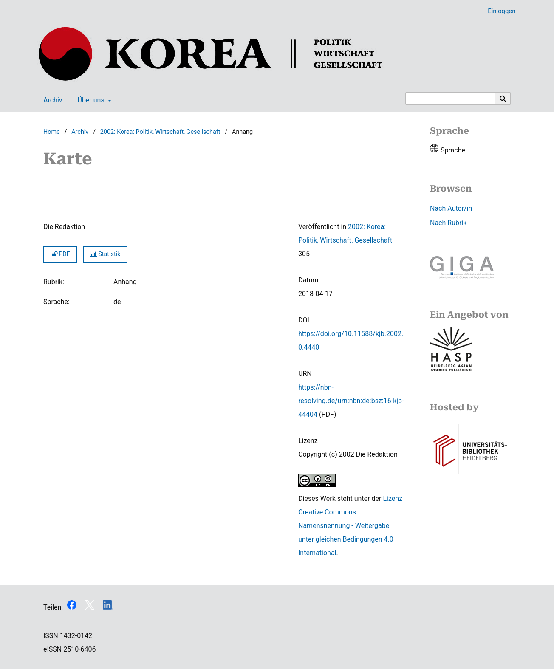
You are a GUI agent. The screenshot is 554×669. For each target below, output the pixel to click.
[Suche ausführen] (503, 98)
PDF (60, 254)
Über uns (90, 100)
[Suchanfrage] (450, 98)
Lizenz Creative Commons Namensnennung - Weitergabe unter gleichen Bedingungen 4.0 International (350, 525)
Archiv (51, 100)
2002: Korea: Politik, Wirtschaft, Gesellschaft (160, 131)
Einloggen (498, 11)
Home (51, 131)
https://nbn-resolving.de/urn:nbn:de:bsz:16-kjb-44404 (351, 400)
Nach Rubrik (448, 223)
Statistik (105, 254)
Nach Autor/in (451, 208)
